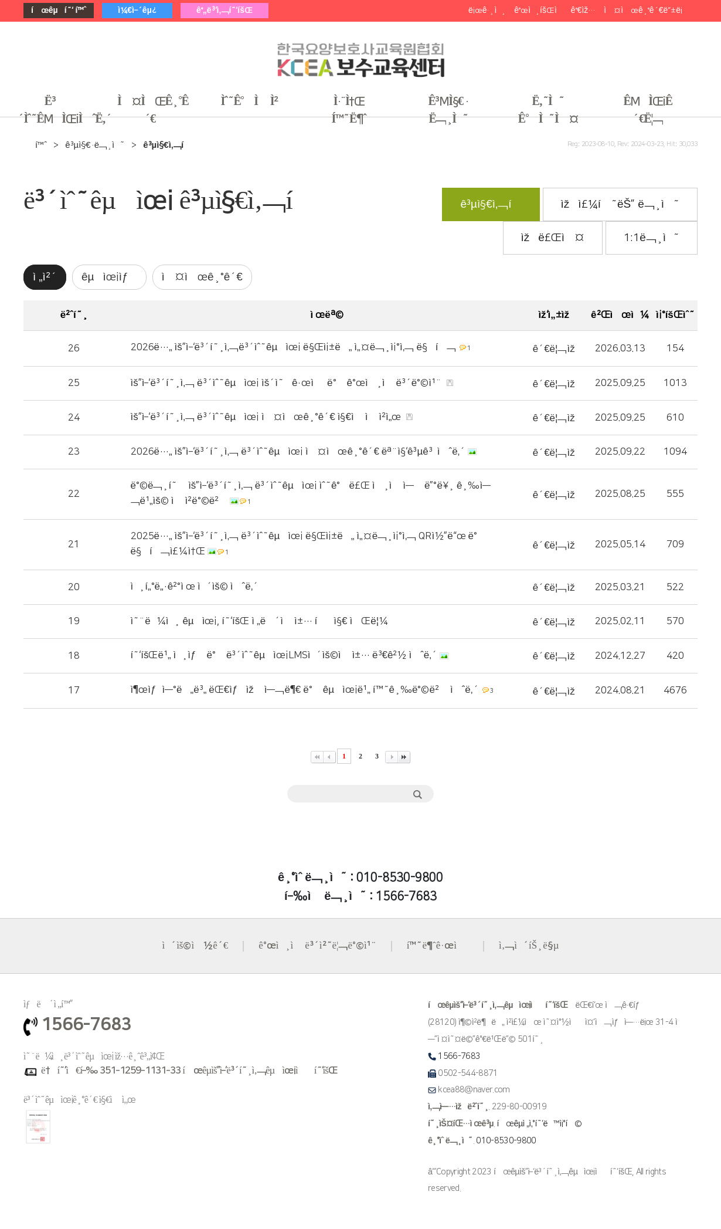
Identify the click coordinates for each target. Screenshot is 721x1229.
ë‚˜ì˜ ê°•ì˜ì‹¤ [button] (548, 110)
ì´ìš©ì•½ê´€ (195, 945)
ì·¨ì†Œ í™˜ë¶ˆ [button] (349, 110)
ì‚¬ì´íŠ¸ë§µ (529, 945)
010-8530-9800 (506, 1141)
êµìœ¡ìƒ (109, 277)
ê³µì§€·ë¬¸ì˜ (95, 145)
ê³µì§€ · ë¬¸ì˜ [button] (448, 110)
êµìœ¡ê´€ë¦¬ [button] (648, 110)
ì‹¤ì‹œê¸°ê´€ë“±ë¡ (645, 10)
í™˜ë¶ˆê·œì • (437, 945)
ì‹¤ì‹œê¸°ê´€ (202, 277)
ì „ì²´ (45, 277)
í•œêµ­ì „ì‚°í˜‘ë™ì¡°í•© (539, 1124)
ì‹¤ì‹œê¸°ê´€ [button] (152, 110)
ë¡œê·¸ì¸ (487, 10)
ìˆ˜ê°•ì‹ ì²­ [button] (249, 101)
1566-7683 (459, 1056)
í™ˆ (41, 145)
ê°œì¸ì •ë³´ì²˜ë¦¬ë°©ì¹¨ (317, 945)
